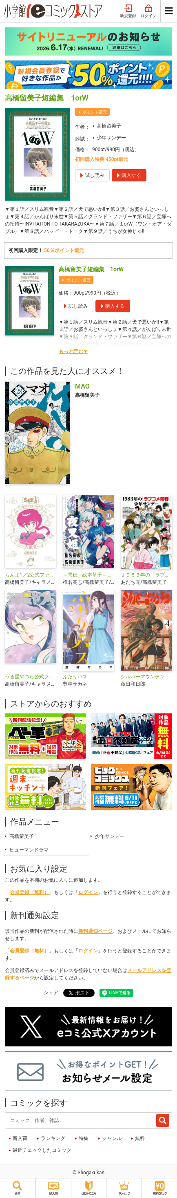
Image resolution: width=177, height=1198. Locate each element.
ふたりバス (75, 676)
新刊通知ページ (95, 931)
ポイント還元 (94, 112)
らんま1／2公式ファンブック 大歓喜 (30, 575)
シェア (51, 992)
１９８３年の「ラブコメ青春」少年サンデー (146, 575)
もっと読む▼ (73, 351)
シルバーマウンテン (143, 676)
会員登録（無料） (29, 892)
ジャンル (112, 1138)
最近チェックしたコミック (42, 1150)
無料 (140, 1138)
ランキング (53, 1138)
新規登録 (128, 11)
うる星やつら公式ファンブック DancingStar (30, 676)
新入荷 (20, 1138)
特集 (83, 1138)
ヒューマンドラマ (29, 850)
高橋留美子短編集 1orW (91, 269)
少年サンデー (111, 138)
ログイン (148, 11)
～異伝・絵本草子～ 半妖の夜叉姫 (88, 575)
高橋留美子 (109, 126)
